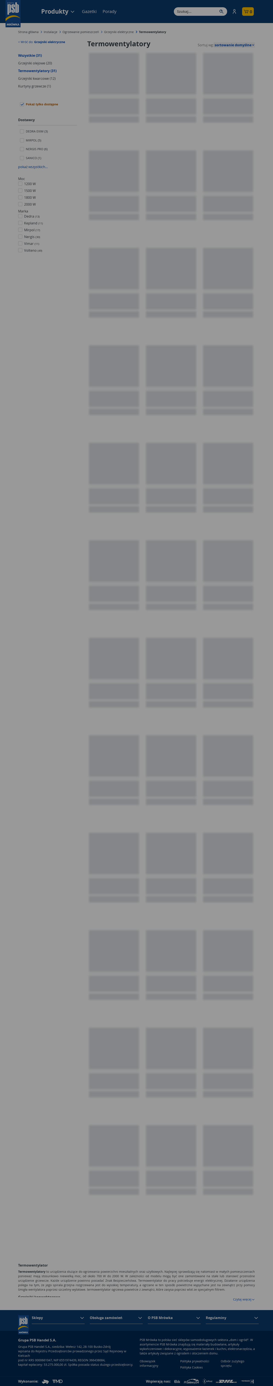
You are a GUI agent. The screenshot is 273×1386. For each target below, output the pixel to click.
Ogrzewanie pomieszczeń (80, 32)
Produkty (58, 11)
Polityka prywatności (194, 1361)
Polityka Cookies (191, 1367)
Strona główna (28, 32)
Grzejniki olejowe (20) (35, 63)
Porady (109, 11)
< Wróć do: (41, 42)
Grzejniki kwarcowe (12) (37, 78)
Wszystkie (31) (30, 55)
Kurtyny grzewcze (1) (34, 86)
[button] (234, 11)
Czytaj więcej (244, 1299)
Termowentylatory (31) (37, 70)
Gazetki (89, 11)
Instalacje (50, 32)
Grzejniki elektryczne (119, 32)
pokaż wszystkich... (33, 166)
